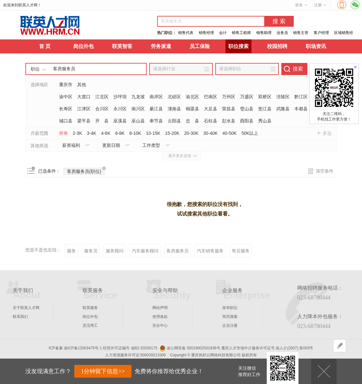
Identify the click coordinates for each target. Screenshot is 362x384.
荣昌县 (228, 108)
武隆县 (283, 108)
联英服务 (90, 307)
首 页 (44, 46)
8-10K (135, 133)
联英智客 (122, 46)
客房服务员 (177, 250)
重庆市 (65, 84)
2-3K (77, 133)
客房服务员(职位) (85, 171)
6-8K (120, 133)
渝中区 (65, 96)
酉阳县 (246, 120)
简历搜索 (230, 316)
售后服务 (241, 250)
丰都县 (301, 108)
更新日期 (111, 145)
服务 (71, 250)
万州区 (228, 96)
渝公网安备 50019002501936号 (193, 348)
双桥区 (265, 96)
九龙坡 (138, 96)
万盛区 (246, 96)
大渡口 (83, 96)
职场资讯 (316, 46)
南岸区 (156, 96)
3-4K (92, 133)
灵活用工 (90, 325)
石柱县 (210, 120)
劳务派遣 (161, 46)
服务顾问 (115, 250)
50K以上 (249, 133)
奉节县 (156, 120)
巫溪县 (120, 120)
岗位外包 (83, 46)
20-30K (191, 133)
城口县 (65, 120)
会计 (223, 33)
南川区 (138, 108)
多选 (327, 133)
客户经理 (321, 33)
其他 (81, 84)
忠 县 (192, 120)
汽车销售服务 (210, 250)
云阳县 (174, 120)
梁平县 (83, 120)
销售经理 (206, 33)
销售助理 (264, 33)
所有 (63, 133)
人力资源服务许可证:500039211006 (135, 355)
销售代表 (185, 33)
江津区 (83, 108)
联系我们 (20, 316)
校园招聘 (277, 46)
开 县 (102, 120)
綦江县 (156, 108)
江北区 (102, 96)
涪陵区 (283, 96)
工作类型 (151, 145)
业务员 (282, 33)
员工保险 (200, 46)
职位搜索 (238, 46)
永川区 (120, 108)
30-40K (210, 133)
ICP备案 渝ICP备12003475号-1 (75, 348)
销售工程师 (241, 33)
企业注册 (230, 325)
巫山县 (138, 120)
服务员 (90, 250)
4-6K (106, 133)
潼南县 (174, 108)
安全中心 (160, 325)
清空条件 (324, 171)
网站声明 (160, 307)
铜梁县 (192, 108)
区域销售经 (343, 33)
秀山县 (265, 120)
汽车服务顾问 (145, 250)
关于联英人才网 (26, 307)
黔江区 (301, 96)
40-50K (229, 133)
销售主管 (300, 33)
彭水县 (228, 120)
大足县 (210, 108)
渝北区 (192, 96)
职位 (35, 69)
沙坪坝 (120, 96)
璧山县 (246, 108)
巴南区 (210, 96)
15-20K (172, 133)
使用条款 (160, 316)
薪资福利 (71, 145)
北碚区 (174, 96)
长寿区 (65, 108)
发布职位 (230, 307)
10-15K (153, 133)
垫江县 (265, 108)
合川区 (102, 108)
